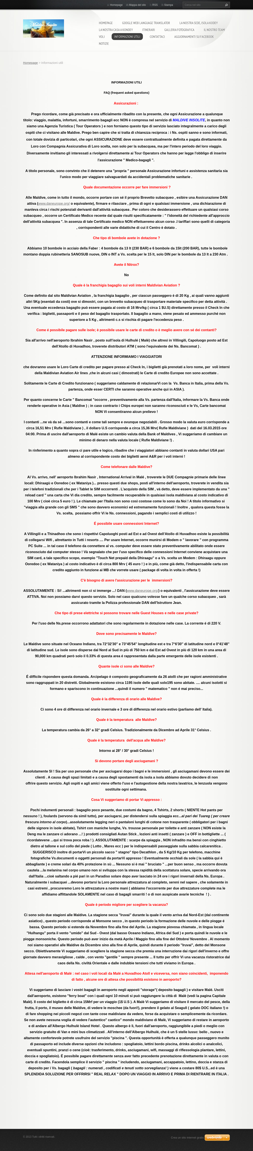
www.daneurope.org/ (54, 203)
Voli (102, 36)
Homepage (106, 23)
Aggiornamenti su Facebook (194, 36)
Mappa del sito (137, 4)
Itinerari (148, 30)
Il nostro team (214, 30)
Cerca (226, 5)
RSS (155, 4)
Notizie (104, 43)
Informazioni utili (127, 36)
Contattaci (157, 36)
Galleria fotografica (179, 30)
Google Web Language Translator (146, 23)
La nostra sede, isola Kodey (199, 23)
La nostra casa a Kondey (116, 30)
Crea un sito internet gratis (187, 1137)
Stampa (168, 4)
